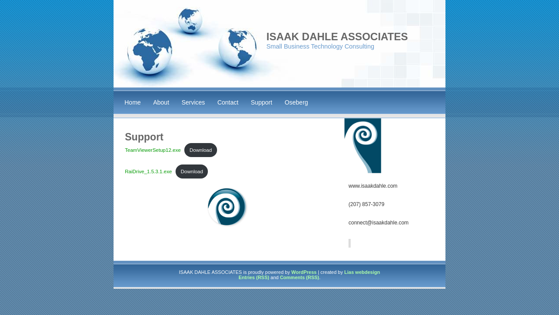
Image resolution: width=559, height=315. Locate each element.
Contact (227, 102)
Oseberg (296, 102)
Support (261, 102)
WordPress (304, 272)
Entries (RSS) (253, 277)
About (161, 102)
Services (193, 102)
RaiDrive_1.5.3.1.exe (148, 171)
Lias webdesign (362, 272)
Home (132, 102)
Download (201, 150)
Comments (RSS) (299, 277)
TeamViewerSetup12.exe (153, 150)
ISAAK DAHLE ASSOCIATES (337, 36)
